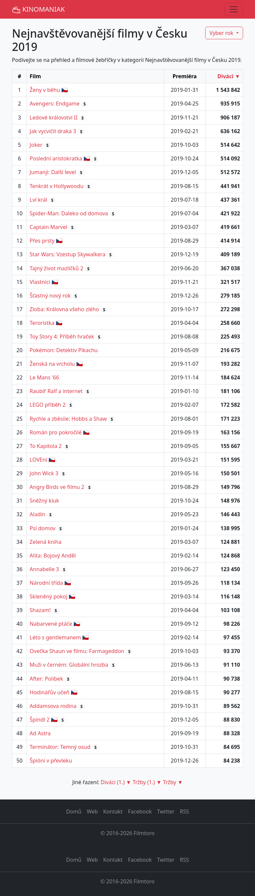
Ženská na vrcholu (52, 363)
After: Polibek (46, 678)
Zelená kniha (45, 542)
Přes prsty (42, 240)
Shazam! (40, 610)
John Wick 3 (44, 473)
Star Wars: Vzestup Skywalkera (67, 254)
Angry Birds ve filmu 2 (57, 487)
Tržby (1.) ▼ (146, 782)
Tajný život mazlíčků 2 (56, 268)
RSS (184, 811)
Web (92, 811)
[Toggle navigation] (233, 9)
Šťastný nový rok (50, 295)
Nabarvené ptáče (51, 623)
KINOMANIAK (38, 9)
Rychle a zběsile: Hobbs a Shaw (68, 418)
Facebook (140, 811)
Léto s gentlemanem (55, 637)
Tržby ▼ (173, 782)
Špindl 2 (39, 719)
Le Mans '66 (44, 377)
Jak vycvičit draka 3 (53, 131)
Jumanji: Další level (53, 172)
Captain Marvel (48, 227)
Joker (36, 144)
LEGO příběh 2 (47, 404)
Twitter (165, 811)
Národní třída (46, 582)
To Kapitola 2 (45, 446)
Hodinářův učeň (49, 692)
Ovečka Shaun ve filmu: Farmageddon (77, 651)
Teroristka (42, 323)
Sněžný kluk (44, 500)
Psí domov (42, 528)
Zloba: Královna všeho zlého (64, 309)
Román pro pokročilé (56, 432)
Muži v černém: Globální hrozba (69, 664)
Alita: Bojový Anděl (53, 555)
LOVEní (38, 459)
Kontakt (113, 811)
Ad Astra (40, 733)
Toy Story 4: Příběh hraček (62, 336)
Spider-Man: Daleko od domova (69, 213)
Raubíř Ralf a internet (56, 391)
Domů (73, 811)
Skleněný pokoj (48, 596)
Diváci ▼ (228, 76)
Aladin (37, 514)
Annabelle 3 (44, 569)
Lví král (38, 199)
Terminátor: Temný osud (60, 747)
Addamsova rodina (53, 706)
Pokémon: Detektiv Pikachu (64, 350)
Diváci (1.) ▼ (116, 782)
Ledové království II (53, 117)
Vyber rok (222, 33)
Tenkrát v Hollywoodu (56, 186)
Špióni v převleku (51, 760)
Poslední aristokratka (56, 158)
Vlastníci (40, 282)
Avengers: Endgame (54, 103)
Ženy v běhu (45, 90)
